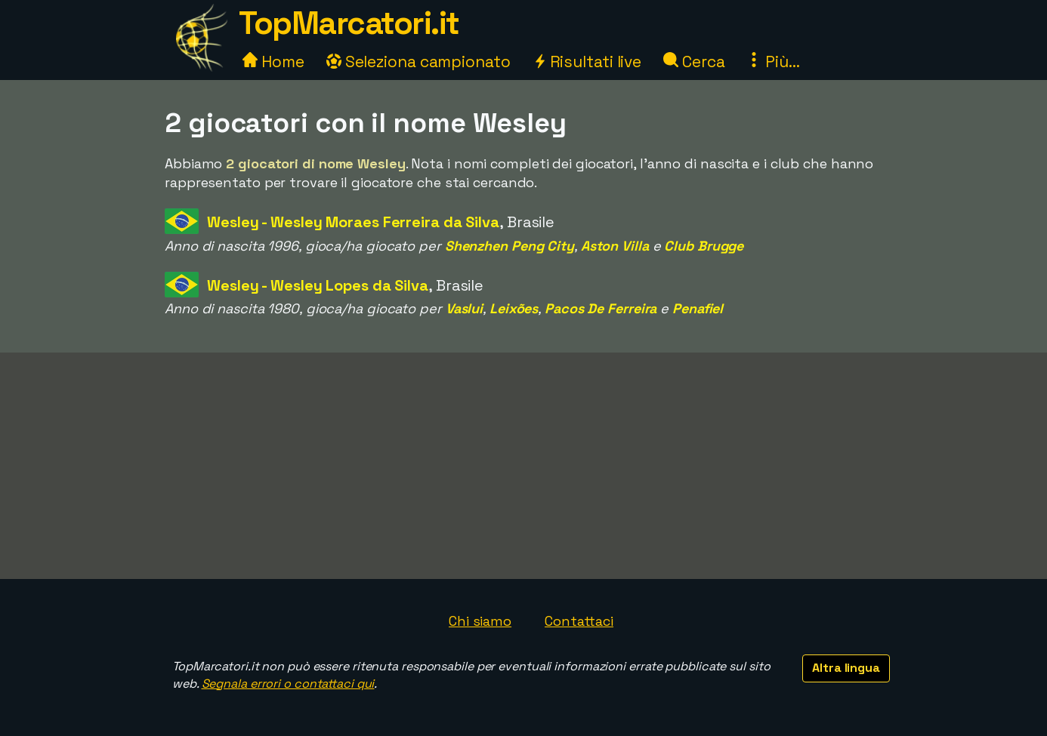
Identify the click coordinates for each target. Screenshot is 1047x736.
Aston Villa (615, 245)
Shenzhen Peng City (509, 245)
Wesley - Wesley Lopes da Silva (317, 285)
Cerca (693, 61)
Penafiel (697, 308)
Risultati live (587, 61)
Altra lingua (846, 668)
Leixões (514, 308)
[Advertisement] (523, 465)
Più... (772, 61)
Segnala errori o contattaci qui (288, 683)
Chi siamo (480, 621)
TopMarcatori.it (349, 23)
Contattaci (579, 621)
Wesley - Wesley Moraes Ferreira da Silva (353, 222)
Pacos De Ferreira (600, 308)
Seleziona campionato (418, 61)
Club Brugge (703, 245)
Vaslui (464, 308)
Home (273, 61)
